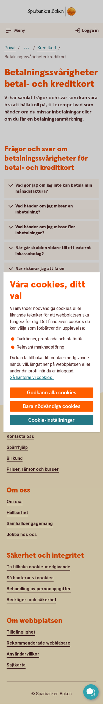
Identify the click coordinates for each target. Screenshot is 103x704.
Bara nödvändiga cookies (51, 406)
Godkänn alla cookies (51, 392)
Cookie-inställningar (51, 420)
